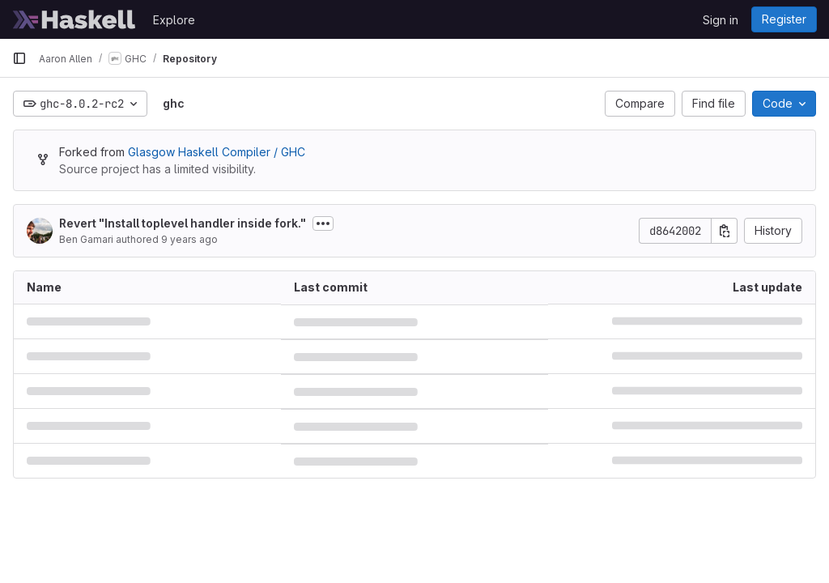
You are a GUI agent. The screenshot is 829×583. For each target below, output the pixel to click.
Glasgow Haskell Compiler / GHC (216, 152)
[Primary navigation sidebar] (19, 58)
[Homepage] (74, 19)
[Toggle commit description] (323, 223)
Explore (174, 20)
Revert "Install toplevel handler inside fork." (182, 223)
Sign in (720, 20)
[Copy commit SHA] (725, 231)
